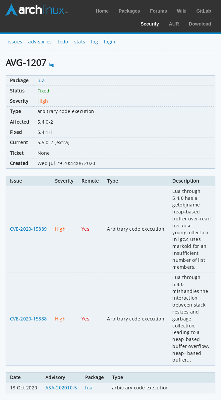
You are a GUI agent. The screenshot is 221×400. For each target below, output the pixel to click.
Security (150, 24)
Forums (158, 11)
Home (102, 11)
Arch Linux (36, 10)
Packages (129, 11)
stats (79, 41)
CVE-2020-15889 (28, 229)
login (110, 41)
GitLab (203, 11)
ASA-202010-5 (61, 387)
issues (15, 41)
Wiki (182, 11)
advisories (40, 41)
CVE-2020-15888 (28, 318)
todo (63, 41)
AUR (174, 24)
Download (200, 24)
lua (41, 80)
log (94, 41)
